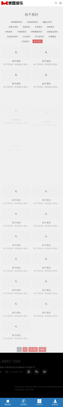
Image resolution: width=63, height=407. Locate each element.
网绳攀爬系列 (36, 32)
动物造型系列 (52, 32)
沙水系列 (26, 37)
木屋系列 (38, 27)
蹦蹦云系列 (47, 22)
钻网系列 (50, 27)
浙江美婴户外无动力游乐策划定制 (12, 3)
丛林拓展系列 (32, 22)
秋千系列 (37, 41)
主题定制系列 (12, 37)
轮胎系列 (26, 27)
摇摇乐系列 (13, 27)
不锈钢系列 (21, 32)
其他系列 (25, 41)
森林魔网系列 (16, 22)
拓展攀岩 (52, 37)
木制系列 (8, 32)
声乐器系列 (39, 37)
